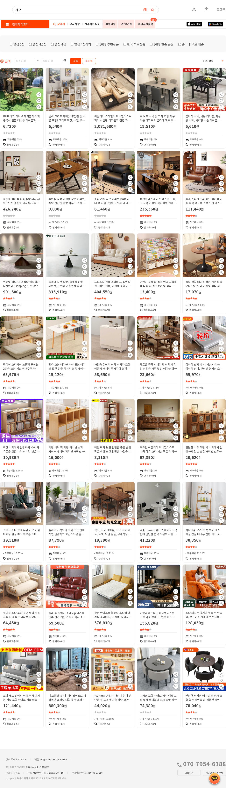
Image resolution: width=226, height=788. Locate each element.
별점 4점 (58, 44)
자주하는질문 (92, 24)
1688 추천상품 (107, 44)
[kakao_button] (214, 778)
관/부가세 (126, 24)
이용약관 (189, 772)
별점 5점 (17, 44)
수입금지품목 (145, 24)
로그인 (220, 9)
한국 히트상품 (134, 44)
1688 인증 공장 (162, 44)
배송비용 (110, 24)
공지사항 (75, 24)
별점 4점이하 (81, 44)
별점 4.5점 (37, 44)
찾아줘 (59, 24)
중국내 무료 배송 (191, 44)
